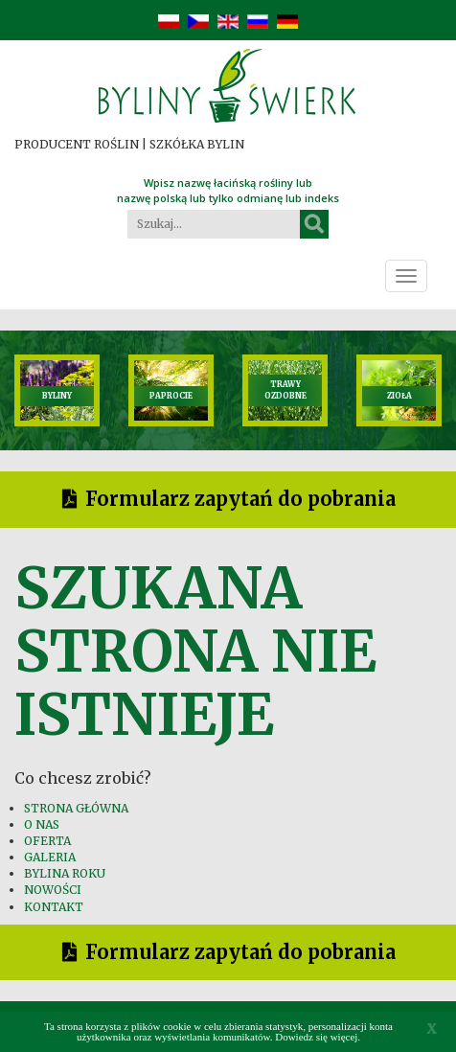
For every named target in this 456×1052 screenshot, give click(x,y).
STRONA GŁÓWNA (76, 808)
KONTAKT (53, 907)
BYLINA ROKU (64, 873)
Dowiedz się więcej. (317, 1036)
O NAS (41, 824)
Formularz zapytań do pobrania (240, 499)
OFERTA (47, 841)
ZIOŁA (399, 395)
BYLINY (57, 395)
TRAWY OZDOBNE (285, 389)
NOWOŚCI (52, 889)
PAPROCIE (171, 395)
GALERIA (50, 857)
